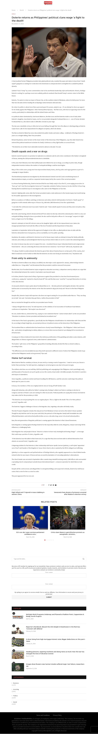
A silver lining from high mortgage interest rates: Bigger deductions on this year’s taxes (55, 640)
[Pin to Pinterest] (53, 485)
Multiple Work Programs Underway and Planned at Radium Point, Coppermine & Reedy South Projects (55, 615)
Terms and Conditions (43, 715)
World (22, 10)
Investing (16, 689)
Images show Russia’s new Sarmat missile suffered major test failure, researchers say (55, 665)
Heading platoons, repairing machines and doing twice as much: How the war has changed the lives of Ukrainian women (55, 653)
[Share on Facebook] (48, 485)
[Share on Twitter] (51, 485)
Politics (15, 696)
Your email (49, 586)
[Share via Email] (55, 485)
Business (16, 683)
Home (13, 10)
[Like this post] (45, 485)
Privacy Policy (57, 715)
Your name (49, 575)
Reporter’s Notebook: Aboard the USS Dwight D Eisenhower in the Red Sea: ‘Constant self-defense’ (53, 628)
